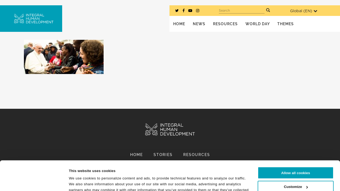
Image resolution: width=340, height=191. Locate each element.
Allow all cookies (295, 145)
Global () (303, 11)
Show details (80, 181)
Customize (296, 159)
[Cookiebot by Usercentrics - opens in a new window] (34, 181)
